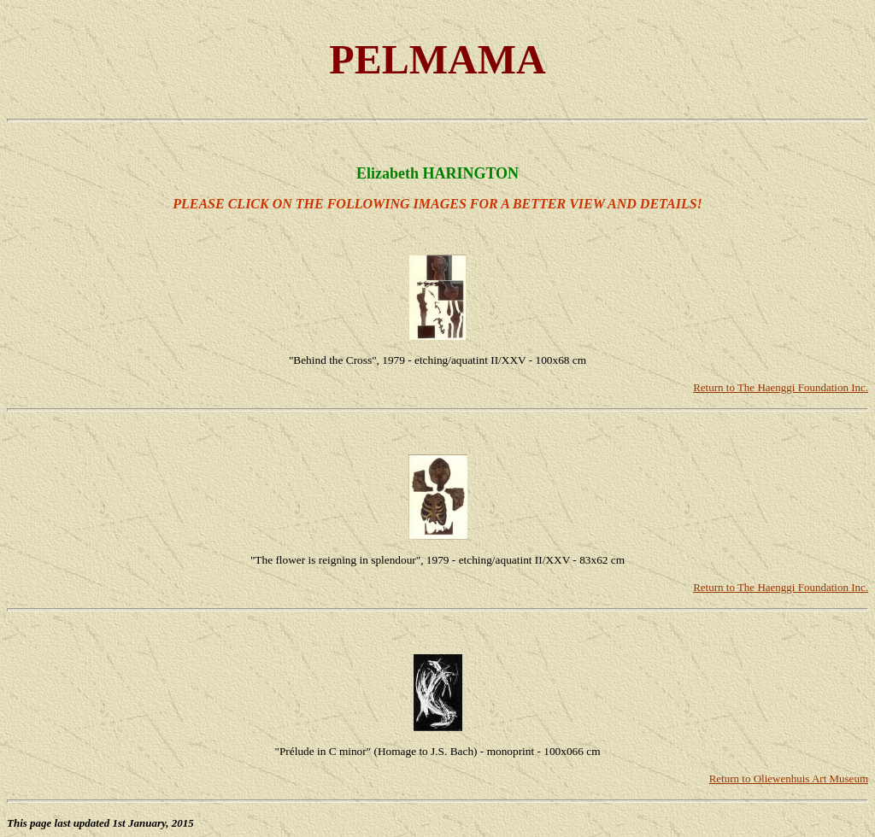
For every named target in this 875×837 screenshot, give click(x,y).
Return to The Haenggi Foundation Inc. (780, 387)
